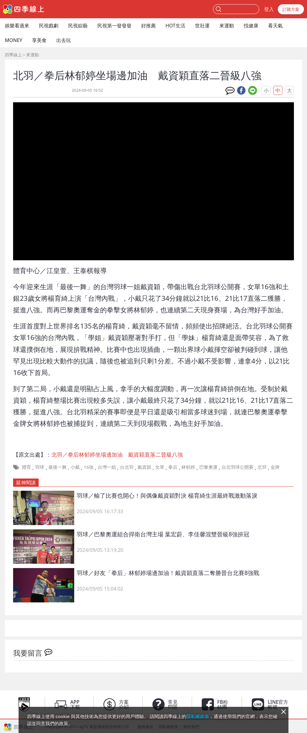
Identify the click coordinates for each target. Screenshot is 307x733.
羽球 (39, 467)
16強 (88, 467)
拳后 (172, 467)
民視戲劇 (48, 25)
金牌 (275, 467)
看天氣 (275, 25)
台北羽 (127, 467)
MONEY (13, 40)
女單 (159, 467)
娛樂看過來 (17, 25)
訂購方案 (290, 9)
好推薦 (148, 25)
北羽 (262, 467)
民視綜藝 (78, 25)
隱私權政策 (197, 716)
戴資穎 (144, 467)
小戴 (75, 467)
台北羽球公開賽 (237, 467)
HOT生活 (175, 25)
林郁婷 (188, 467)
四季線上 (13, 55)
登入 (269, 9)
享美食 (39, 40)
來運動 (226, 25)
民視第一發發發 (114, 25)
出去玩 (63, 40)
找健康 (251, 25)
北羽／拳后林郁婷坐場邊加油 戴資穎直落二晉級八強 (117, 454)
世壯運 (202, 25)
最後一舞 (57, 467)
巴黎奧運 (208, 467)
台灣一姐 (107, 467)
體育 (26, 467)
